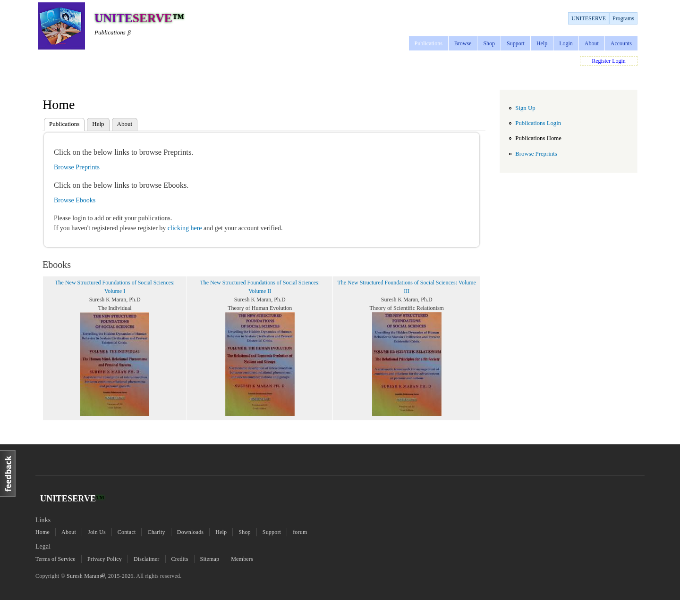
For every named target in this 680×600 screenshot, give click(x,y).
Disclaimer (147, 559)
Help (541, 43)
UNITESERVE (588, 18)
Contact (127, 532)
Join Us (97, 532)
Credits (179, 559)
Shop (489, 43)
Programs (623, 18)
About (592, 43)
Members (242, 559)
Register (601, 61)
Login (566, 43)
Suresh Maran (86, 576)
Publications (428, 43)
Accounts (621, 43)
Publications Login (538, 123)
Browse (463, 43)
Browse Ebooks (74, 200)
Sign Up (525, 108)
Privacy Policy (104, 559)
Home (42, 532)
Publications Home (538, 138)
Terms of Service (55, 559)
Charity (156, 532)
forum (300, 532)
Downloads (190, 532)
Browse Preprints (77, 167)
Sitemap (210, 559)
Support (516, 43)
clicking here (186, 228)
